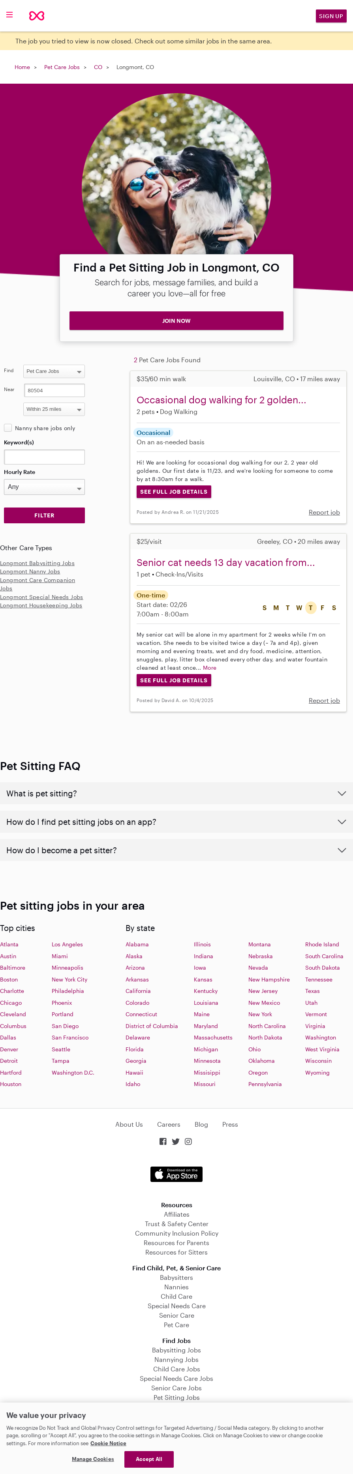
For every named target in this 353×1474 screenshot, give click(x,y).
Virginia (315, 1026)
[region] (176, 1438)
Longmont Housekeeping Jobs (41, 605)
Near (9, 389)
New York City (69, 979)
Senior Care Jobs (176, 1388)
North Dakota (265, 1037)
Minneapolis (67, 967)
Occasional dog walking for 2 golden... (221, 399)
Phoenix (62, 1002)
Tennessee (318, 979)
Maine (202, 1014)
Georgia (136, 1060)
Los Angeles (67, 944)
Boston (9, 979)
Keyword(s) (19, 442)
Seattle (61, 1049)
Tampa (60, 1060)
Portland (62, 1014)
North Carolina (267, 1026)
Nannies (176, 1286)
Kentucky (206, 990)
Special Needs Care (177, 1305)
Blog (201, 1124)
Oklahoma (261, 1060)
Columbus (13, 1026)
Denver (9, 1049)
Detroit (9, 1060)
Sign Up (331, 16)
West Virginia (322, 1049)
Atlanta (9, 944)
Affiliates (177, 1214)
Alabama (137, 944)
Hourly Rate (19, 471)
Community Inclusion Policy (176, 1233)
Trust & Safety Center (176, 1223)
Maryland (206, 1026)
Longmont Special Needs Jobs (41, 597)
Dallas (8, 1037)
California (138, 990)
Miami (60, 956)
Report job (324, 512)
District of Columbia (152, 1026)
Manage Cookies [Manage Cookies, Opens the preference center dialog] (93, 1459)
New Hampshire (269, 979)
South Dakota (322, 967)
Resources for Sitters (176, 1252)
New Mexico (264, 1002)
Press (230, 1124)
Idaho (133, 1084)
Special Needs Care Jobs (176, 1378)
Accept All (149, 1459)
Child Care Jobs (176, 1369)
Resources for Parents (176, 1242)
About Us (129, 1124)
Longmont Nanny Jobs (30, 571)
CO (98, 67)
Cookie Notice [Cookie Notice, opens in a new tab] (108, 1443)
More (210, 667)
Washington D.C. (73, 1072)
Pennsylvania (265, 1084)
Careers (168, 1124)
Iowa (200, 967)
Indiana (203, 956)
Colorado (137, 1002)
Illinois (202, 944)
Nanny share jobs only (45, 428)
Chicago (11, 1002)
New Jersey (263, 990)
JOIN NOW (176, 320)
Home (22, 67)
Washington (320, 1037)
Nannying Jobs (176, 1359)
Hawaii (134, 1072)
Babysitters (176, 1277)
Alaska (134, 956)
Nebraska (260, 956)
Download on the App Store (176, 1174)
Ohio (254, 1049)
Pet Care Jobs (62, 67)
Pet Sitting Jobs (177, 1397)
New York (260, 1014)
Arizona (135, 967)
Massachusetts (213, 1037)
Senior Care (176, 1315)
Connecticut (141, 1014)
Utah (311, 1002)
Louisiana (206, 1002)
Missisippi (207, 1072)
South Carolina (324, 956)
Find (9, 370)
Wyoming (317, 1072)
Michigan (206, 1049)
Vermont (316, 1014)
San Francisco (70, 1037)
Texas (312, 990)
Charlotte (12, 990)
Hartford (11, 1072)
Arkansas (137, 979)
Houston (10, 1084)
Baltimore (12, 967)
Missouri (205, 1084)
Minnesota (207, 1060)
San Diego (65, 1026)
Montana (259, 944)
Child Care (176, 1296)
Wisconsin (318, 1060)
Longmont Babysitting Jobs (37, 563)
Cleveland (13, 1014)
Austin (8, 956)
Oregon (258, 1072)
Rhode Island (322, 944)
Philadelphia (68, 990)
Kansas (203, 979)
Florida (135, 1049)
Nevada (258, 967)
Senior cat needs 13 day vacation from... (226, 562)
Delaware (138, 1037)
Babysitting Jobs (176, 1350)
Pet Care (176, 1324)
